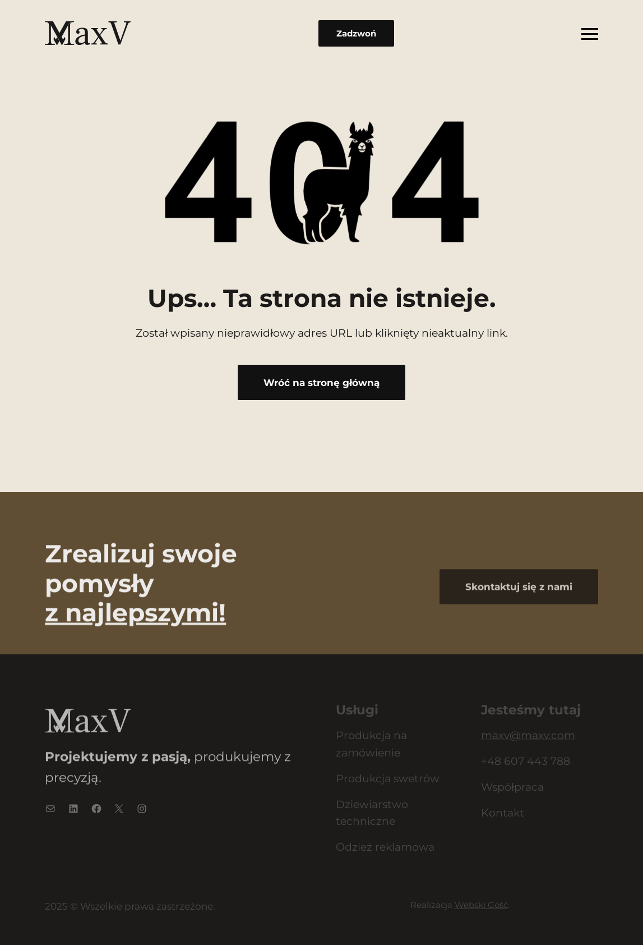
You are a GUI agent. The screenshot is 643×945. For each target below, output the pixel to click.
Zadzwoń (356, 33)
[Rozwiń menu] (589, 33)
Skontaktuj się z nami (518, 606)
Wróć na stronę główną (321, 382)
